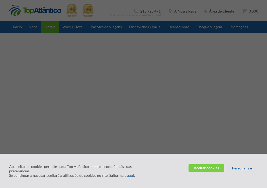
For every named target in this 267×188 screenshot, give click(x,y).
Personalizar (242, 168)
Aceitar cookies (206, 168)
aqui (130, 175)
